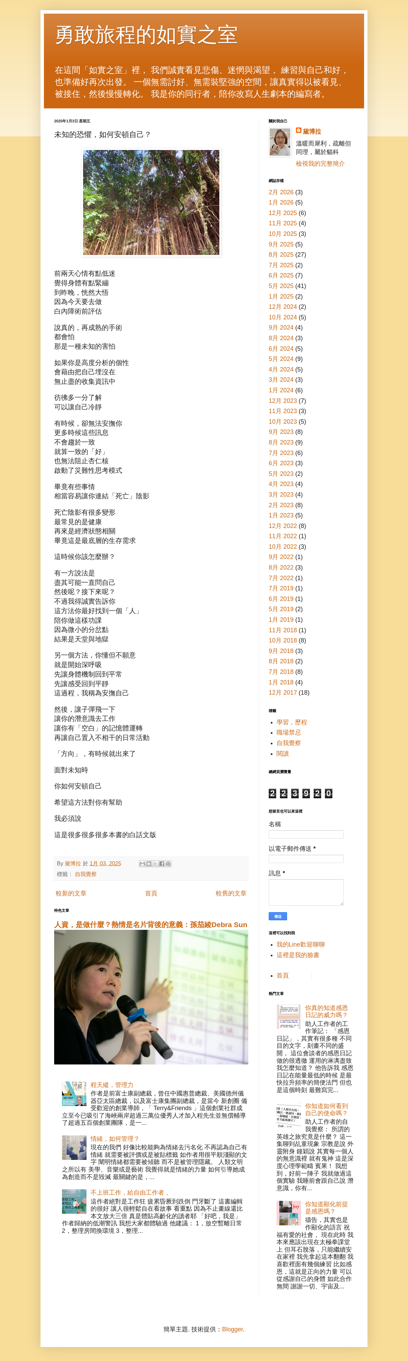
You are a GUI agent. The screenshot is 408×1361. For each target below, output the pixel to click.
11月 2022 (283, 536)
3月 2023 (281, 494)
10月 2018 (283, 640)
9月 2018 (281, 651)
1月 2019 (281, 619)
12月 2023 (283, 400)
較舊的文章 (231, 893)
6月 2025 (281, 275)
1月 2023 (281, 515)
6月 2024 (281, 348)
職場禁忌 (289, 732)
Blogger (232, 1329)
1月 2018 (281, 682)
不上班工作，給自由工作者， (130, 1192)
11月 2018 (283, 630)
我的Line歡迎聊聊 (301, 944)
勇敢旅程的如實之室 (146, 34)
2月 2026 (281, 192)
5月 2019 (281, 609)
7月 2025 (281, 265)
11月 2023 (283, 411)
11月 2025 (283, 223)
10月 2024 (283, 317)
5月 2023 (281, 473)
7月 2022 (281, 578)
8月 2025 (281, 254)
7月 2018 (281, 671)
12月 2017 (283, 692)
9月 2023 (281, 431)
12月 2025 (283, 213)
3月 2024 (281, 379)
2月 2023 (281, 505)
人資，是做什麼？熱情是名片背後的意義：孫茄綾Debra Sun (150, 924)
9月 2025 (281, 244)
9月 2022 (281, 557)
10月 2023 (283, 421)
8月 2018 (281, 661)
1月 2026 (281, 202)
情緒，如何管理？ (115, 1138)
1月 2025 (281, 296)
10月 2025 (283, 233)
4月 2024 (281, 369)
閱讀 (283, 753)
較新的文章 (71, 893)
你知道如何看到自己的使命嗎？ (326, 1110)
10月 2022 (283, 546)
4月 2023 (281, 484)
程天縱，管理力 (112, 1085)
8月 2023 (281, 442)
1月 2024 (281, 390)
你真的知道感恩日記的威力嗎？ (326, 1011)
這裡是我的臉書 (298, 955)
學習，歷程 (292, 722)
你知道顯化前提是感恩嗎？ (326, 1208)
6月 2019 (281, 598)
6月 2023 (281, 463)
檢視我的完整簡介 (320, 163)
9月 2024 (281, 327)
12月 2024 (283, 306)
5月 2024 (281, 359)
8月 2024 (281, 338)
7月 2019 (281, 588)
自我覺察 (86, 874)
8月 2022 (281, 567)
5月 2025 (281, 286)
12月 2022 (283, 526)
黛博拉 (312, 131)
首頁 (151, 893)
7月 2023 (281, 453)
